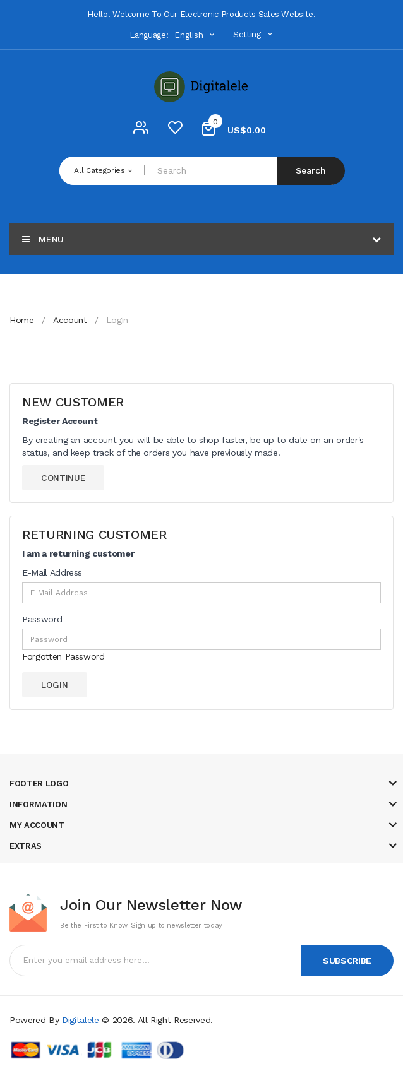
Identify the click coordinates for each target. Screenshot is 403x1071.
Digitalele (80, 1020)
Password (42, 619)
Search (311, 170)
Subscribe (347, 961)
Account (70, 320)
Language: (148, 35)
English (195, 35)
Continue (63, 478)
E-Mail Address (52, 572)
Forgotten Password (63, 656)
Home (21, 320)
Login (117, 320)
